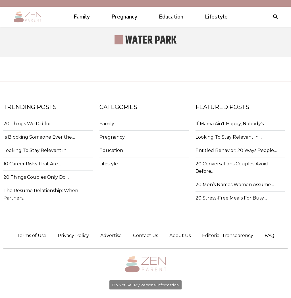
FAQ (269, 235)
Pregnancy (112, 137)
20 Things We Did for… (28, 123)
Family (106, 123)
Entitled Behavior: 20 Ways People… (236, 150)
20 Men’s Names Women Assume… (235, 184)
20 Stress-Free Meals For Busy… (231, 198)
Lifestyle (108, 164)
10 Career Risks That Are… (32, 164)
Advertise (111, 235)
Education (111, 150)
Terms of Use (31, 235)
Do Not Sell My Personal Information (145, 285)
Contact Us (145, 235)
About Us (180, 235)
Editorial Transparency (227, 235)
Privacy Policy (73, 235)
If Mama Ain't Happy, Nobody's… (231, 123)
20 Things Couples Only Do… (36, 177)
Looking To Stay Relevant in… (36, 150)
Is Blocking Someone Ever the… (39, 137)
